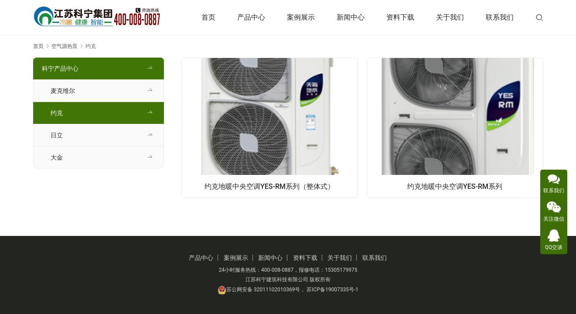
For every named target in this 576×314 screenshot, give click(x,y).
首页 (208, 17)
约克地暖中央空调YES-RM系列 (454, 185)
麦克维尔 (63, 90)
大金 (57, 157)
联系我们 (500, 17)
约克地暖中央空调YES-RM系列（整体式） (269, 185)
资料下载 (400, 17)
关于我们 (450, 17)
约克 (57, 112)
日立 (57, 135)
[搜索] (539, 17)
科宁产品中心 (60, 68)
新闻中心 (351, 17)
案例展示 (301, 17)
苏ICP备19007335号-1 (332, 290)
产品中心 (251, 17)
